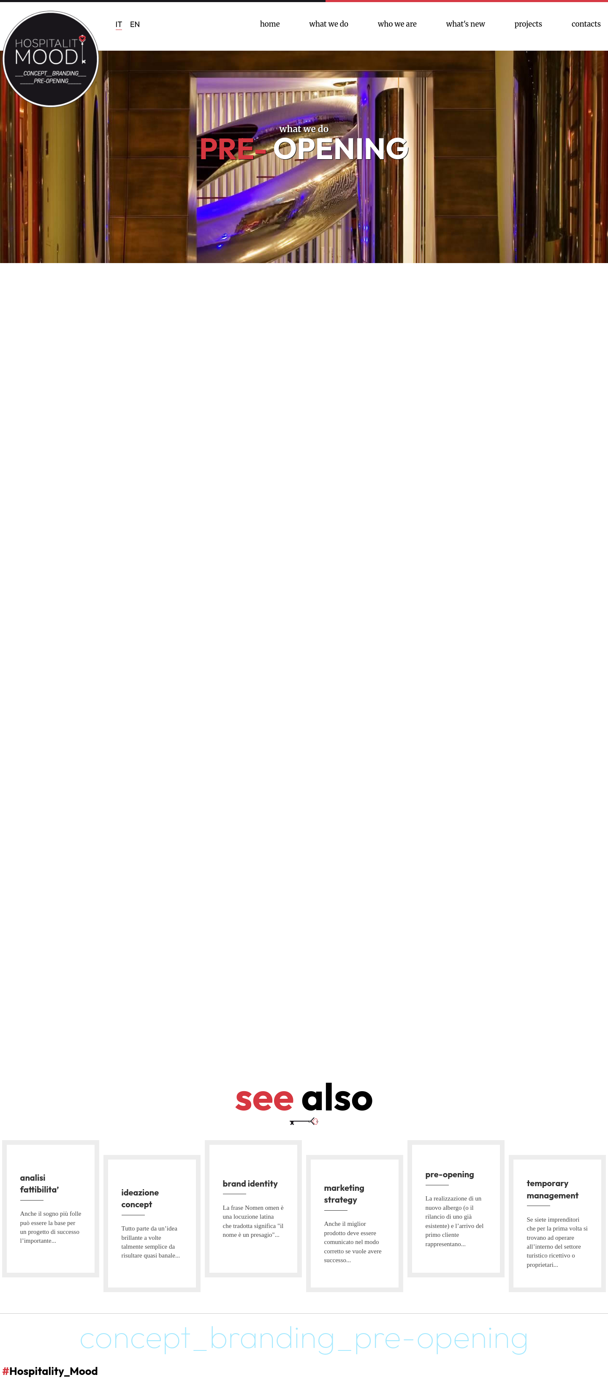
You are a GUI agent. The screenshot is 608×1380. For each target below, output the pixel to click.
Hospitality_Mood (67, 1369)
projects (528, 24)
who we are (397, 24)
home (270, 24)
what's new (465, 24)
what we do (329, 24)
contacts (586, 24)
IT (119, 24)
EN (135, 24)
